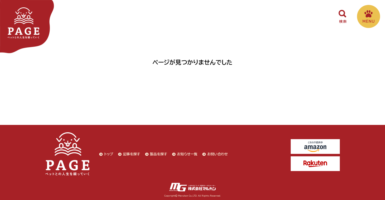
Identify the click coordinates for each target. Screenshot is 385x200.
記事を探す (131, 154)
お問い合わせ (217, 154)
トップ (108, 154)
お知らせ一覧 (187, 154)
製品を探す (158, 154)
